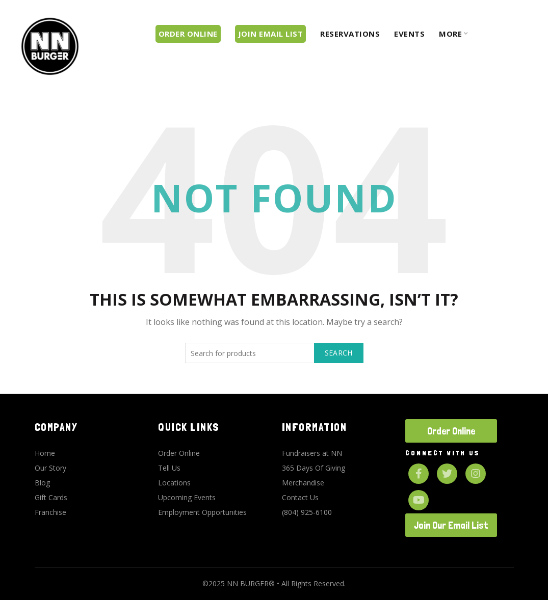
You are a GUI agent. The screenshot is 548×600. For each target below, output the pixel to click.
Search (339, 353)
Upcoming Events (187, 497)
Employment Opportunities (202, 512)
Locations (174, 482)
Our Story (50, 468)
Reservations (350, 34)
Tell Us (169, 468)
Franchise (50, 512)
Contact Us (300, 497)
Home (45, 453)
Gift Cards (51, 497)
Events (409, 34)
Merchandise (303, 482)
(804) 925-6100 (307, 512)
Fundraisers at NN (312, 453)
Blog (42, 482)
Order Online (179, 453)
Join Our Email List (451, 525)
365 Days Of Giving (313, 468)
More (450, 34)
